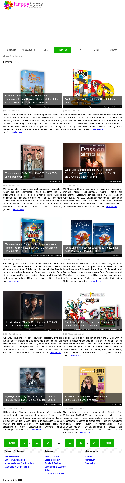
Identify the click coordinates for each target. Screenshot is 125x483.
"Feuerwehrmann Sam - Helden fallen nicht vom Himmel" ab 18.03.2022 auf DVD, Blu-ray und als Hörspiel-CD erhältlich (31, 248)
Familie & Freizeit (53, 463)
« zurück (11, 443)
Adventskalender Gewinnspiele (19, 463)
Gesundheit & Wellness (56, 467)
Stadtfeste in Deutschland (17, 467)
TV (79, 50)
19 (70, 443)
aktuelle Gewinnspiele (15, 460)
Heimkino (62, 50)
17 (48, 443)
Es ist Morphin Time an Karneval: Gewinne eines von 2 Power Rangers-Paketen (90, 324)
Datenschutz (90, 463)
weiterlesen (17, 132)
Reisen (48, 470)
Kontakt (88, 456)
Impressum (89, 460)
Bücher (113, 50)
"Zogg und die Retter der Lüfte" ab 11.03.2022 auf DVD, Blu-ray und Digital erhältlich (91, 249)
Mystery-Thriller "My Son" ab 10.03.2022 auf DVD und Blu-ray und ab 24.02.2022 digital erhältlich (31, 398)
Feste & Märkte (12, 456)
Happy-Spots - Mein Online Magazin (23, 5)
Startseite (11, 50)
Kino (45, 50)
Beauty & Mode (52, 456)
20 (81, 443)
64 (94, 443)
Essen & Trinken (52, 460)
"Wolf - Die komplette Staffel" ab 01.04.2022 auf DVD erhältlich (90, 101)
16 (37, 443)
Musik (96, 50)
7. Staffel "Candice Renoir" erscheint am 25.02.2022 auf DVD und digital (86, 398)
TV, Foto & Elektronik (54, 474)
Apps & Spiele (28, 50)
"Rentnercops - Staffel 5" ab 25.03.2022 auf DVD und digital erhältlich (31, 175)
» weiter (107, 443)
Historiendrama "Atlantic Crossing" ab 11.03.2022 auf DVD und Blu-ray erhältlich (31, 324)
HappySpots (8, 56)
